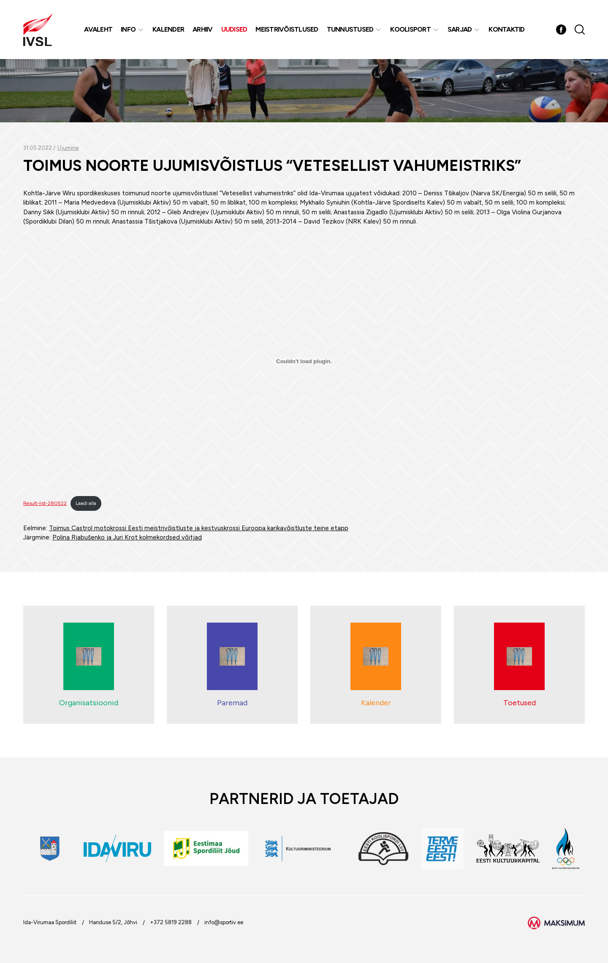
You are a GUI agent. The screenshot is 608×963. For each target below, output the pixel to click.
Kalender (168, 29)
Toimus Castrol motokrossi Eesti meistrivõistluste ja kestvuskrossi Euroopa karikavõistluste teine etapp (198, 528)
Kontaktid (506, 29)
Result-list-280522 (45, 503)
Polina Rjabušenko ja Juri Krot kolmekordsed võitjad (127, 537)
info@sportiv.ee (223, 922)
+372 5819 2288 (171, 922)
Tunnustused (350, 29)
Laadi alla (86, 503)
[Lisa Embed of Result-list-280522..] (304, 361)
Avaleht (98, 29)
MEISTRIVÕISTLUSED (286, 29)
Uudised (234, 29)
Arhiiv (203, 29)
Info (128, 29)
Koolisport (410, 29)
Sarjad (460, 29)
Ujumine (68, 148)
